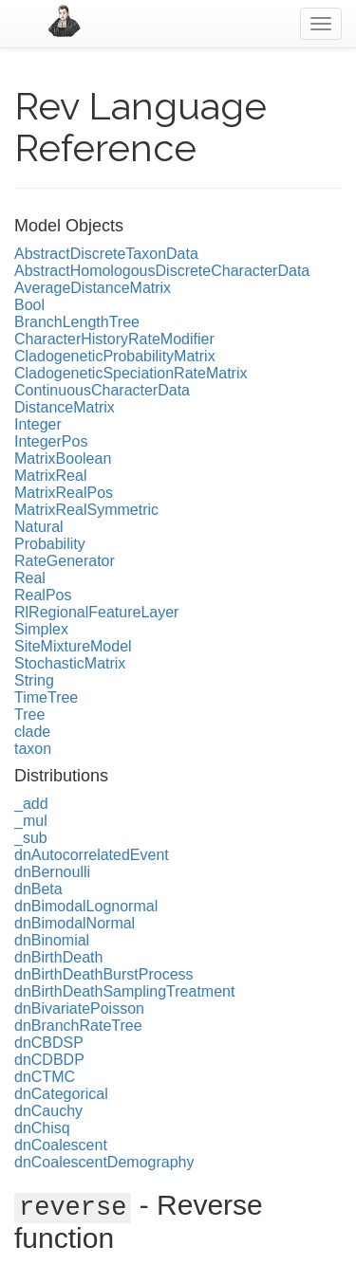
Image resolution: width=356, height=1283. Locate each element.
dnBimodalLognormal (86, 906)
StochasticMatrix (69, 663)
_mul (30, 821)
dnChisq (42, 1128)
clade (32, 732)
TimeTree (46, 697)
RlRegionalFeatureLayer (96, 612)
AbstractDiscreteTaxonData (106, 254)
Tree (29, 714)
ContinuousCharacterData (102, 390)
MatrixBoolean (62, 458)
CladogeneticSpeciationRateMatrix (130, 373)
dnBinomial (51, 940)
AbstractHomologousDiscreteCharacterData (161, 271)
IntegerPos (50, 441)
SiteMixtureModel (73, 646)
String (34, 680)
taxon (32, 749)
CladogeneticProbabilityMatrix (114, 356)
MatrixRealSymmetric (86, 510)
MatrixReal (50, 475)
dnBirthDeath (58, 957)
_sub (30, 838)
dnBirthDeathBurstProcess (104, 974)
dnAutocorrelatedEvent (91, 855)
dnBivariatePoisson (79, 1008)
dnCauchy (48, 1111)
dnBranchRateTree (78, 1025)
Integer (38, 424)
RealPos (42, 595)
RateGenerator (64, 561)
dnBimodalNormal (74, 923)
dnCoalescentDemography (104, 1162)
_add (31, 804)
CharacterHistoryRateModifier (114, 339)
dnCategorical (61, 1094)
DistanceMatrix (64, 407)
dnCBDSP (49, 1043)
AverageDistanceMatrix (92, 288)
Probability (49, 544)
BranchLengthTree (77, 322)
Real (30, 578)
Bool (29, 305)
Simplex (41, 629)
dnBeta (38, 889)
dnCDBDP (49, 1060)
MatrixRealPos (63, 493)
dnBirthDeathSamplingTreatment (124, 991)
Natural (39, 527)
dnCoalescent (60, 1145)
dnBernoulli (52, 872)
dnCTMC (44, 1077)
